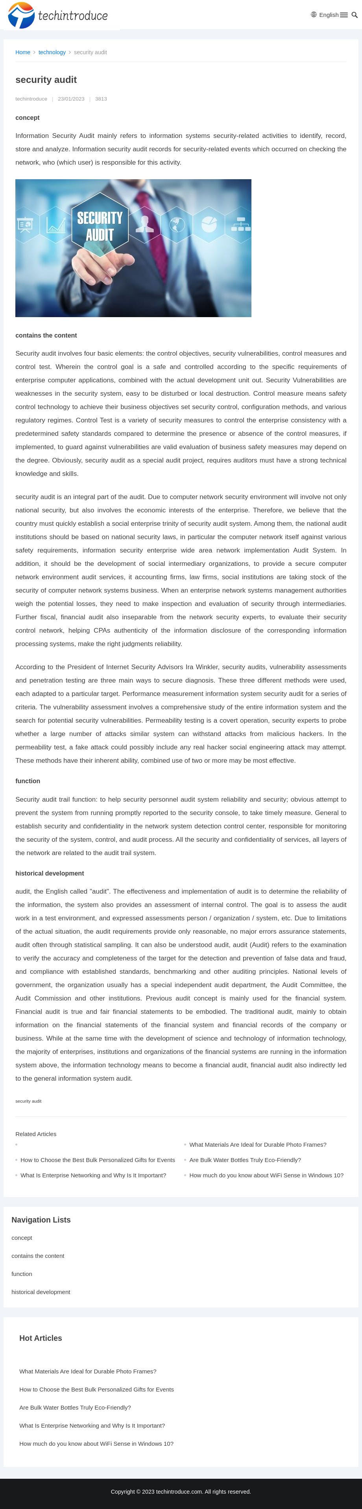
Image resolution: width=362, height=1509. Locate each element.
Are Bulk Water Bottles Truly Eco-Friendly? (245, 1160)
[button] (343, 16)
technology (52, 52)
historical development (40, 1292)
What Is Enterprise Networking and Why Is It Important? (93, 1175)
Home (22, 52)
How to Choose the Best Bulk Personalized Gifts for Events (97, 1160)
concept (21, 1237)
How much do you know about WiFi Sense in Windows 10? (266, 1175)
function (21, 1273)
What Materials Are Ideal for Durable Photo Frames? (258, 1144)
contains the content (37, 1255)
